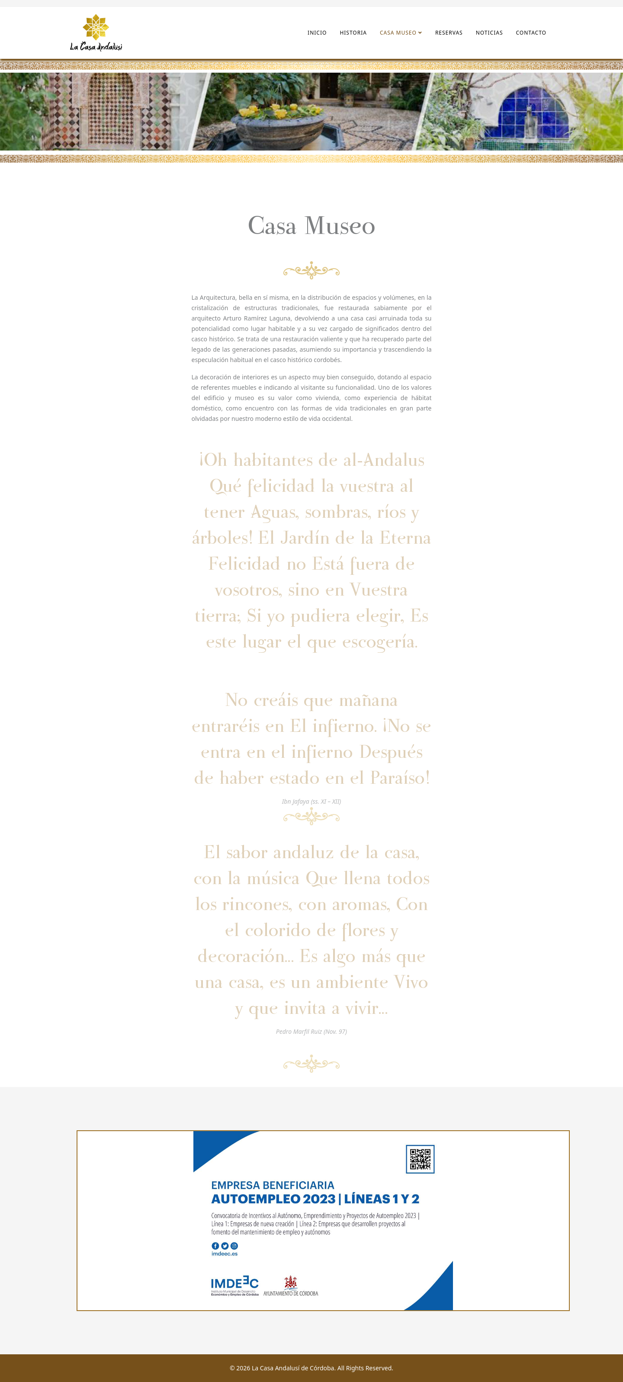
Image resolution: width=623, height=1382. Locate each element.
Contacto (531, 32)
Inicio (317, 32)
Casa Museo (398, 32)
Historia (353, 32)
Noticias (489, 32)
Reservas (449, 32)
